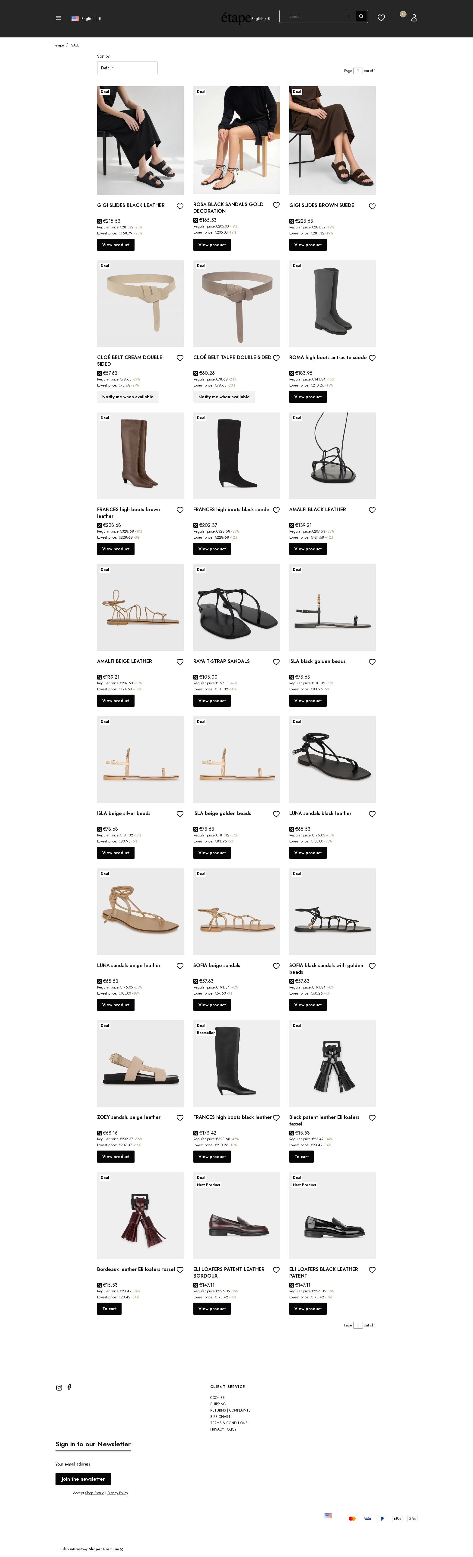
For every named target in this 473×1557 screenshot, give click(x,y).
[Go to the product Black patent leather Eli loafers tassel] (332, 1063)
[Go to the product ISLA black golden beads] (332, 607)
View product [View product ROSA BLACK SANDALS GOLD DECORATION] (212, 245)
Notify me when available (128, 397)
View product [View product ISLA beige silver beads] (115, 853)
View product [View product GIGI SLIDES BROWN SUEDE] (308, 245)
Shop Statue (94, 1493)
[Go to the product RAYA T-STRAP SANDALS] (236, 607)
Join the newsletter (83, 1479)
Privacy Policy (117, 1493)
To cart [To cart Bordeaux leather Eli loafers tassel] (109, 1309)
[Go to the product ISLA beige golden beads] (236, 759)
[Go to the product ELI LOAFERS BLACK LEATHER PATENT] (332, 1215)
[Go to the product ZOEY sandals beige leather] (140, 1063)
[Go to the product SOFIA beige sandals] (236, 911)
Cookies (217, 1397)
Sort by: (103, 56)
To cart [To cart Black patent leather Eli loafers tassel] (301, 1157)
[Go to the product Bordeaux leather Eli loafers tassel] (140, 1215)
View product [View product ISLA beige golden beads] (212, 853)
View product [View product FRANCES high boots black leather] (212, 1157)
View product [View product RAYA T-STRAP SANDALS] (212, 701)
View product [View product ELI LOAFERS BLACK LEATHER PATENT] (308, 1309)
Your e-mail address (73, 1464)
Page (348, 71)
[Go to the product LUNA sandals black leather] (332, 759)
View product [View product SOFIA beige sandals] (212, 1004)
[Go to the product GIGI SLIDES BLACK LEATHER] (140, 140)
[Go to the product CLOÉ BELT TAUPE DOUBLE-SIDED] (236, 303)
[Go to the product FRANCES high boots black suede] (236, 455)
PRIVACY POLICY (223, 1429)
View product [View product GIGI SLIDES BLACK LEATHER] (115, 245)
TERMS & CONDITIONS (229, 1423)
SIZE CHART (220, 1416)
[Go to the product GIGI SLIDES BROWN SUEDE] (332, 140)
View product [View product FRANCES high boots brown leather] (115, 549)
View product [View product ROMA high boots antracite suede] (308, 397)
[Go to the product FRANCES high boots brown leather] (140, 455)
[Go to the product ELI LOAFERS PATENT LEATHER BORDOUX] (236, 1215)
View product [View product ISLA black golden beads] (308, 701)
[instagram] (59, 1387)
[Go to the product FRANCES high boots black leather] (236, 1063)
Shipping (218, 1404)
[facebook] (69, 1387)
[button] (59, 19)
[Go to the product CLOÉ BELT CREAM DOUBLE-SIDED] (140, 303)
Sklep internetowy (89, 1549)
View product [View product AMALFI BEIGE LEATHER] (115, 701)
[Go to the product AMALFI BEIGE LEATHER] (140, 607)
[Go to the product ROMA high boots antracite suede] (332, 303)
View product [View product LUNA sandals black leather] (308, 853)
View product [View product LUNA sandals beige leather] (115, 1004)
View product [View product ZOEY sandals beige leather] (115, 1157)
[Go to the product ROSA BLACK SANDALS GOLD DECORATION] (236, 140)
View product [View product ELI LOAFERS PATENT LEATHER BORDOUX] (212, 1309)
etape (60, 45)
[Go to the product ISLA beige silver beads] (140, 759)
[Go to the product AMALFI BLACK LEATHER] (332, 455)
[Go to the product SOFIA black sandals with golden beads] (332, 911)
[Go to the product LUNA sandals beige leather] (140, 911)
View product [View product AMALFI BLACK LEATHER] (308, 549)
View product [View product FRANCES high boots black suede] (212, 549)
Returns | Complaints (230, 1410)
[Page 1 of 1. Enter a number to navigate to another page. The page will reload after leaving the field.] (358, 71)
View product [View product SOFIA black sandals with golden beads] (308, 1004)
